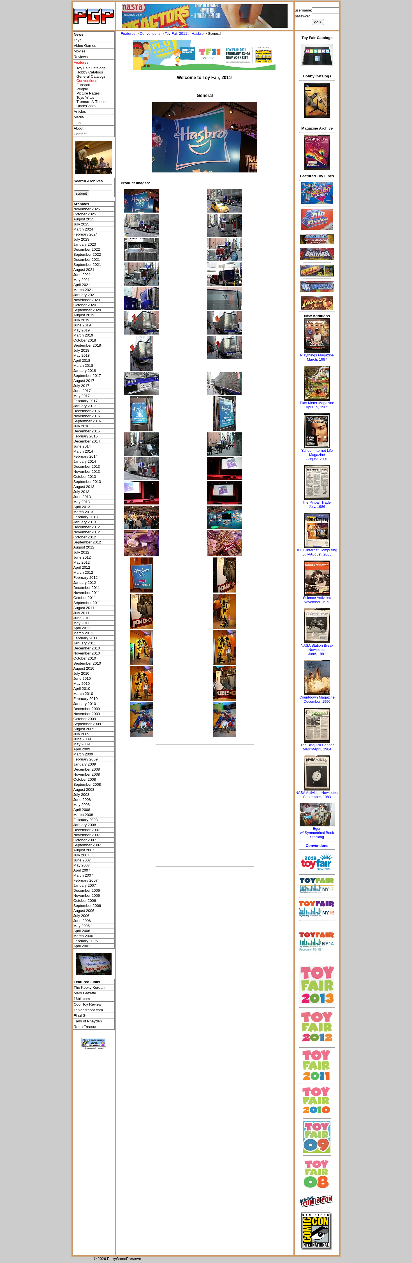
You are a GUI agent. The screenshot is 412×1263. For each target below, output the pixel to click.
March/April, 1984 (317, 749)
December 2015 (86, 431)
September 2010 (87, 663)
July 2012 (81, 552)
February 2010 (85, 699)
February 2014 (85, 456)
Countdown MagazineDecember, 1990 (317, 699)
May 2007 (81, 865)
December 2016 (86, 411)
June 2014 (82, 446)
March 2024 (83, 229)
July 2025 (81, 224)
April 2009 (81, 749)
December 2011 (86, 588)
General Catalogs (91, 76)
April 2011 (81, 628)
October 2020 (84, 305)
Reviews (81, 57)
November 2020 (86, 300)
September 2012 (87, 542)
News (79, 34)
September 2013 (87, 482)
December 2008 (86, 769)
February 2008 (85, 820)
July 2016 (81, 426)
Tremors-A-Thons (91, 102)
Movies (79, 51)
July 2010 (81, 673)
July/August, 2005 (316, 554)
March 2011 (83, 633)
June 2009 (82, 739)
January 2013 (84, 522)
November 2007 (86, 835)
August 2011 (83, 608)
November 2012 (86, 532)
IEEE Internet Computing (317, 550)
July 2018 (81, 350)
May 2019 (81, 330)
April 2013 (81, 507)
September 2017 (87, 376)
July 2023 (81, 239)
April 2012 (81, 567)
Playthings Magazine (317, 355)
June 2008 (82, 800)
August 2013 (83, 487)
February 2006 (85, 941)
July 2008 (81, 794)
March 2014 (83, 451)
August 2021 (83, 270)
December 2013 (86, 466)
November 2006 (86, 895)
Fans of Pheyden (88, 1021)
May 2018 (81, 355)
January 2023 (84, 244)
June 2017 (82, 391)
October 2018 (84, 340)
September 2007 (87, 845)
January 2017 (84, 406)
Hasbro (197, 33)
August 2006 (83, 911)
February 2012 (85, 577)
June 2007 (82, 860)
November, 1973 (317, 602)
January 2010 (84, 704)
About (79, 128)
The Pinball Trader (317, 502)
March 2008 (83, 815)
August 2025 (83, 219)
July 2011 (81, 613)
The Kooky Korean (89, 987)
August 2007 (83, 850)
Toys (77, 40)
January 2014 (84, 461)
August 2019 (83, 315)
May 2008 (81, 805)
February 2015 (85, 436)
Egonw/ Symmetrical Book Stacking (317, 832)
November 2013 (86, 471)
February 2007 (85, 880)
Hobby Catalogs (90, 72)
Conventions (150, 33)
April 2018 (81, 360)
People (82, 89)
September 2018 (87, 345)
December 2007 (86, 830)
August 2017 (83, 381)
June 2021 (82, 275)
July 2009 (81, 734)
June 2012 (82, 557)
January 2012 (84, 582)
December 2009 (86, 709)
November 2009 (86, 714)
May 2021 (81, 280)
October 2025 (84, 214)
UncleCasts (86, 106)
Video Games (85, 45)
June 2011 (82, 618)
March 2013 (83, 512)
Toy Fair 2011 (176, 33)
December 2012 (86, 527)
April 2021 (81, 285)
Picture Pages (88, 93)
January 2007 (84, 885)
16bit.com (82, 999)
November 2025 (86, 209)
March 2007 (83, 875)
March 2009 (83, 754)
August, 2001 (317, 459)
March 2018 (83, 365)
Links (78, 123)
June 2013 (82, 497)
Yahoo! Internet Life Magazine (317, 452)
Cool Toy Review (87, 1004)
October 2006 (84, 900)
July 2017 (81, 386)
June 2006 (82, 921)
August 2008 (83, 789)
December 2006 (86, 890)
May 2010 (81, 683)
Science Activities (317, 598)
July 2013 (81, 492)
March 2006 (83, 936)
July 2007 (81, 855)
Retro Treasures (87, 1027)
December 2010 (86, 648)
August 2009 (83, 729)
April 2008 (81, 810)
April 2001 (81, 946)
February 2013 (85, 517)
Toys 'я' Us (85, 97)
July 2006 (81, 916)
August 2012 (83, 547)
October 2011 (84, 598)
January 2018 (84, 370)
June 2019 (82, 325)
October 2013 (84, 476)
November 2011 (86, 593)
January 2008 (84, 825)
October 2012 (84, 537)
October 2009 (84, 719)
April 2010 (81, 688)
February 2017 (85, 401)
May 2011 (81, 623)
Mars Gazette (85, 993)
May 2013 (81, 502)
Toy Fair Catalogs (91, 68)
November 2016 (86, 416)
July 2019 (81, 320)
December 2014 (86, 441)
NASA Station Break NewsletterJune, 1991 (317, 649)
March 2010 (83, 694)
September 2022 (87, 254)
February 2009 (85, 759)
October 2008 (84, 779)
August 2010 (83, 668)
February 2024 (85, 234)
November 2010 (86, 653)
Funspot (83, 85)
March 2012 (83, 572)
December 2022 (86, 249)
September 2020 (87, 310)
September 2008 (87, 784)
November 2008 (86, 774)
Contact (80, 134)
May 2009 (81, 744)
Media (79, 117)
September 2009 (87, 724)
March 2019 (83, 335)
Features (128, 33)
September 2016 (87, 421)
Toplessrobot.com (88, 1010)
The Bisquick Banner (317, 745)
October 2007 (84, 840)
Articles (80, 111)
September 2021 (87, 264)
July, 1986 (317, 506)
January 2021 (84, 295)
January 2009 (84, 764)
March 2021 (83, 290)
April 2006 (81, 931)
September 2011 (87, 603)
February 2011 (85, 638)
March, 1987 (317, 359)
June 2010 (82, 678)
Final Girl (81, 1015)
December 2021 (86, 259)
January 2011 (84, 643)
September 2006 (87, 906)
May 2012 (81, 562)
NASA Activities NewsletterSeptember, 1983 (317, 794)
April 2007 (81, 870)
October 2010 (84, 658)
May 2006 (81, 926)
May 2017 (81, 396)
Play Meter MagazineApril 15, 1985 (317, 405)
